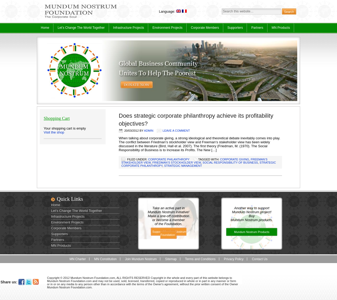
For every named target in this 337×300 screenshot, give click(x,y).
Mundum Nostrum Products (251, 232)
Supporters (235, 28)
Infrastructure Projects (126, 29)
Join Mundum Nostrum (141, 259)
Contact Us (259, 259)
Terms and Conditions (200, 259)
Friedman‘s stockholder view (176, 162)
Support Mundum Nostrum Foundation (169, 233)
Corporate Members (205, 28)
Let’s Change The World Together (79, 29)
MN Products (279, 29)
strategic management (183, 165)
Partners (257, 28)
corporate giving (234, 159)
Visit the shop (54, 132)
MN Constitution (105, 259)
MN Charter (78, 259)
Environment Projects (165, 29)
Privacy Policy (234, 259)
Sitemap (171, 259)
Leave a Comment (176, 130)
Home (45, 28)
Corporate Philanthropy (168, 159)
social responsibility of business (230, 162)
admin (148, 130)
